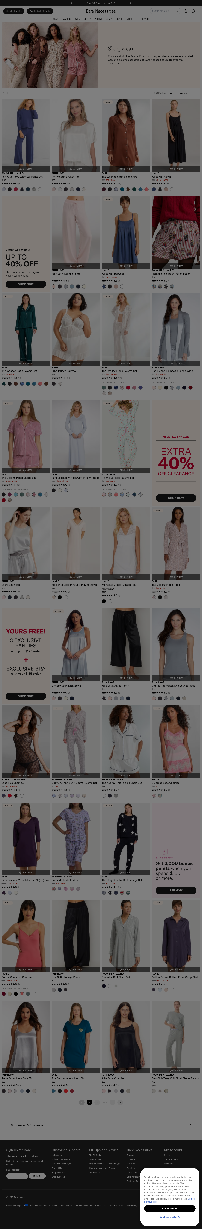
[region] (169, 1197)
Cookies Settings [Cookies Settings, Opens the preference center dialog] (170, 1217)
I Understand (170, 1208)
